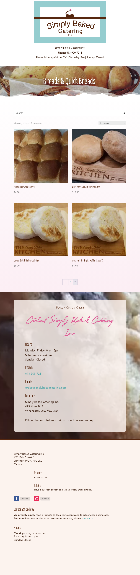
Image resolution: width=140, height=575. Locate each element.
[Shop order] (112, 123)
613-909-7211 (34, 373)
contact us (87, 519)
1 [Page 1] (70, 282)
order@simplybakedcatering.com (46, 387)
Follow (25, 499)
